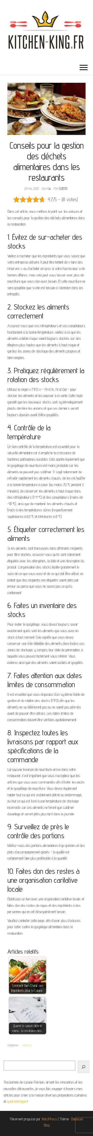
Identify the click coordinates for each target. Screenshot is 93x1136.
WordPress (49, 1119)
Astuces (26, 1045)
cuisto (63, 188)
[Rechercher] (83, 1067)
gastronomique (16, 1101)
